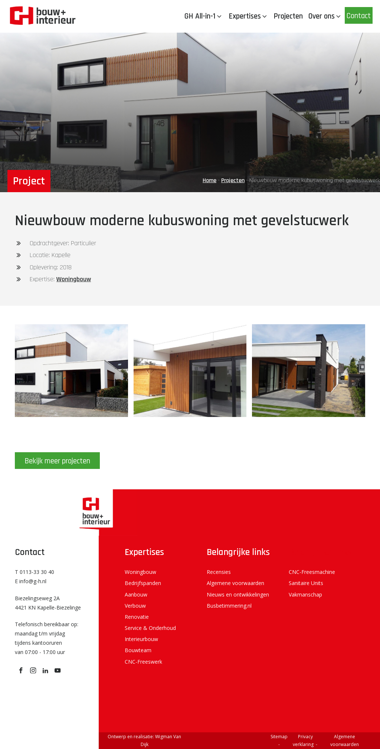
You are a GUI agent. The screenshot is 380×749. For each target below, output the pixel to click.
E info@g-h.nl (30, 581)
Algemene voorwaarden (235, 583)
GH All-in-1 (203, 16)
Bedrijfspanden (143, 583)
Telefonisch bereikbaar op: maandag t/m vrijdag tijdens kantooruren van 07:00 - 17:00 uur (46, 638)
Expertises (248, 16)
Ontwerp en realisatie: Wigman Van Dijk (144, 740)
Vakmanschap (305, 594)
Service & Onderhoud (150, 627)
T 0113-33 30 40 (34, 571)
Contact (359, 16)
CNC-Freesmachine (312, 571)
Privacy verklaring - (305, 740)
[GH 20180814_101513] (71, 415)
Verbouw (135, 605)
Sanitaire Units (306, 583)
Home (209, 180)
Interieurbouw (141, 639)
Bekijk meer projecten (57, 461)
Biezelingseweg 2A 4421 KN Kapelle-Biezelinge (48, 603)
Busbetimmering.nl (229, 605)
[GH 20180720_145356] (308, 415)
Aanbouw (136, 594)
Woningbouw (73, 279)
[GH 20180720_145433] (190, 415)
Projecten (288, 16)
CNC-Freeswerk (143, 661)
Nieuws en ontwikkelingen (238, 594)
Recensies (219, 571)
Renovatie (137, 616)
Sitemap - (280, 740)
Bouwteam (138, 650)
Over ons (325, 16)
